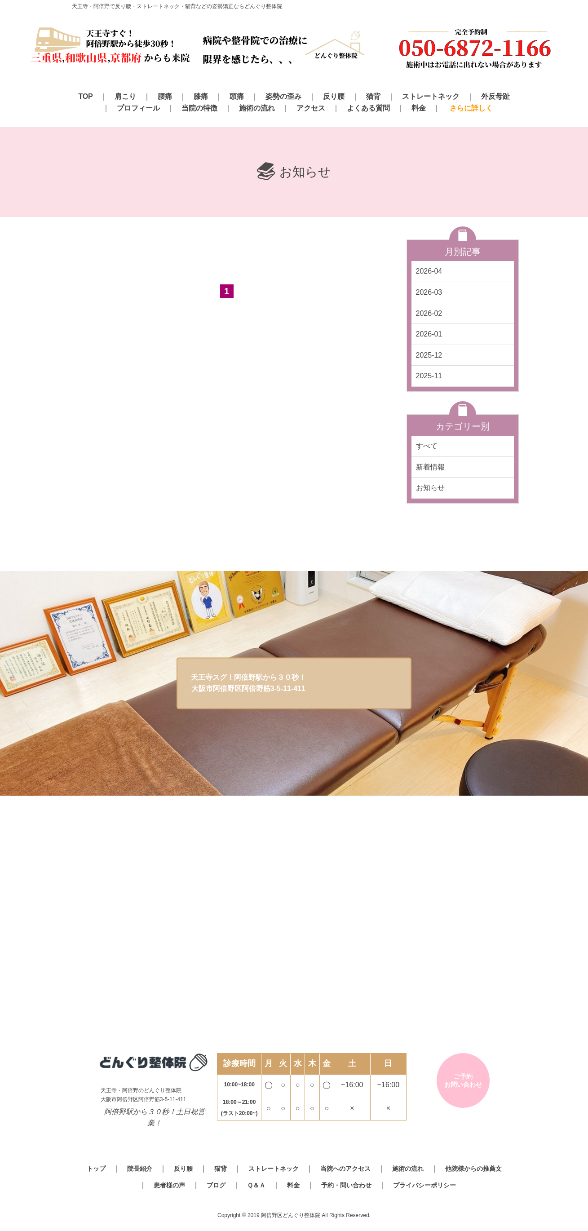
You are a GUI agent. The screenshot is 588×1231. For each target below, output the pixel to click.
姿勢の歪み (283, 96)
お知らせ (430, 488)
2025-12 (429, 355)
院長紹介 (139, 1168)
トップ (96, 1168)
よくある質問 (368, 108)
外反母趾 (495, 96)
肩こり (125, 96)
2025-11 (429, 376)
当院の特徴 (199, 108)
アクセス (310, 108)
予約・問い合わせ (346, 1185)
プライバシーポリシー (424, 1185)
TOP (85, 96)
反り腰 (334, 96)
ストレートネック (431, 96)
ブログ (216, 1185)
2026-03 (429, 292)
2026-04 (429, 271)
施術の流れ (257, 108)
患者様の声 (169, 1185)
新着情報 (430, 467)
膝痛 (201, 96)
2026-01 (429, 334)
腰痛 (165, 96)
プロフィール (138, 108)
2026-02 (429, 313)
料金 (418, 108)
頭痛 (237, 96)
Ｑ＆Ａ (256, 1185)
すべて (427, 446)
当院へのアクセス (345, 1168)
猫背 (373, 96)
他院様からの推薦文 (473, 1168)
